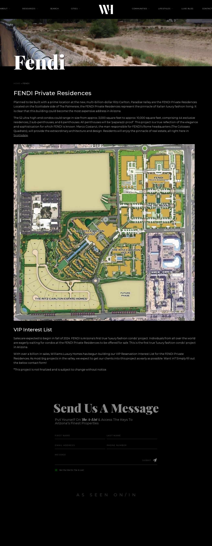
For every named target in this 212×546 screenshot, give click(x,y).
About (17, 13)
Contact (194, 13)
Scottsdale (21, 135)
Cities (74, 13)
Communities (139, 13)
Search (59, 13)
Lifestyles (160, 13)
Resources (37, 13)
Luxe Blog (179, 13)
